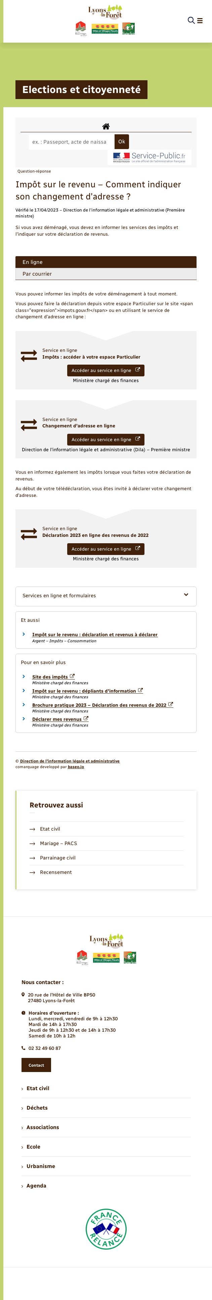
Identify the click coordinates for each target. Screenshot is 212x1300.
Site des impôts (53, 677)
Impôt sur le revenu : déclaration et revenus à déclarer (95, 635)
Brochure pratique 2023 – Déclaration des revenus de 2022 (102, 705)
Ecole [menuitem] (31, 1147)
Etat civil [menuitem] (35, 1088)
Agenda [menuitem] (34, 1185)
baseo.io (76, 766)
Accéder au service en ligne (106, 370)
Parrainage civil (53, 858)
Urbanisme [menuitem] (38, 1166)
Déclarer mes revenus (60, 719)
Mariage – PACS (53, 843)
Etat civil (45, 829)
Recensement (51, 872)
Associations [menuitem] (40, 1127)
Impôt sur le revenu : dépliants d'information (87, 691)
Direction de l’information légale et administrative (70, 761)
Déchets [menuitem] (35, 1108)
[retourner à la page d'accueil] (104, 21)
